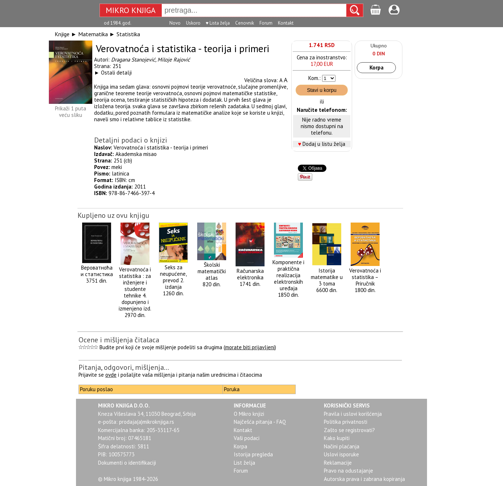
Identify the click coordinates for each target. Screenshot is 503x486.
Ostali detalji (116, 72)
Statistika (128, 34)
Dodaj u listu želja (324, 143)
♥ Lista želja (218, 23)
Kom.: (314, 78)
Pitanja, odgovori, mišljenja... (124, 367)
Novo (175, 23)
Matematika (93, 34)
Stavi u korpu (322, 90)
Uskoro (193, 23)
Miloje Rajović (173, 59)
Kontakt (285, 23)
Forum (265, 23)
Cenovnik (244, 23)
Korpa (376, 67)
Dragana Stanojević (133, 59)
